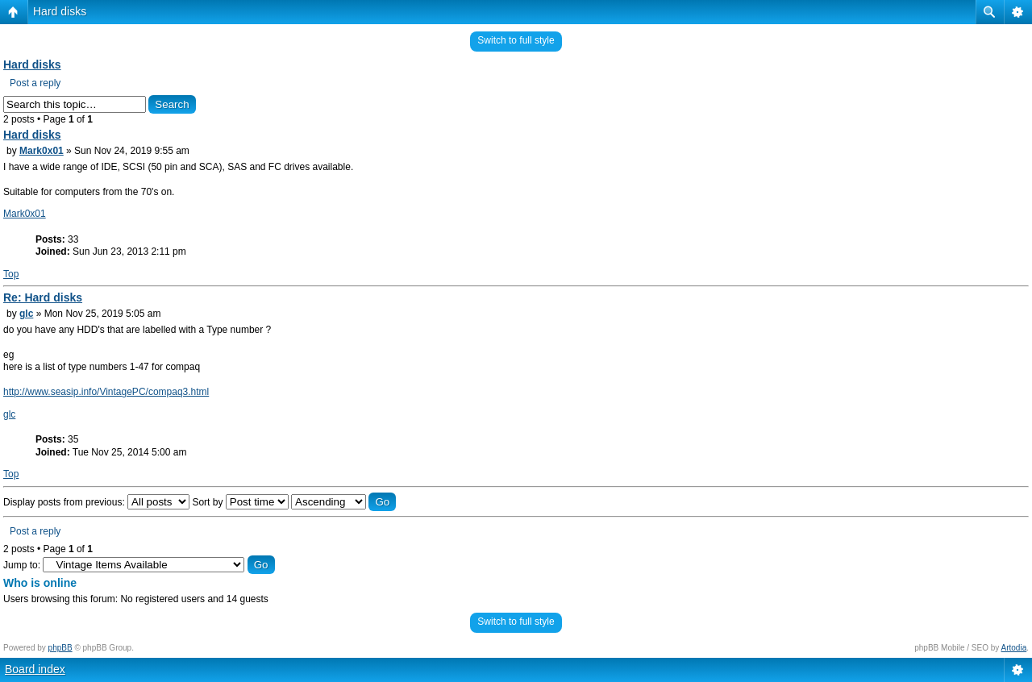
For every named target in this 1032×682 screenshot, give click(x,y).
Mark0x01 (41, 150)
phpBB (60, 647)
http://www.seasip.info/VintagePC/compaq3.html (106, 391)
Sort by (240, 502)
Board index (35, 669)
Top (11, 274)
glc (26, 313)
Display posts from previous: (96, 502)
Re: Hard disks (42, 297)
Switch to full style (515, 40)
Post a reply (35, 83)
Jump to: (21, 565)
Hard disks (59, 11)
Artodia (1014, 647)
